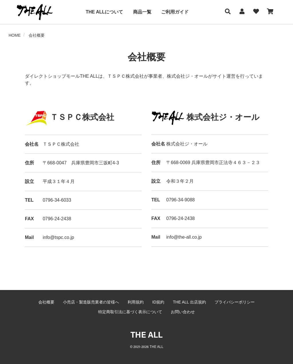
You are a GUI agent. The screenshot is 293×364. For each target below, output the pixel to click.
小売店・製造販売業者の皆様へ (91, 302)
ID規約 (158, 302)
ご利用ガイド (175, 11)
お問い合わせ (183, 312)
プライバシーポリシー (235, 302)
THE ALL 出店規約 (189, 302)
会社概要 (46, 302)
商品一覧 (142, 11)
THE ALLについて (104, 11)
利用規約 (136, 302)
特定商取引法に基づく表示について (130, 312)
